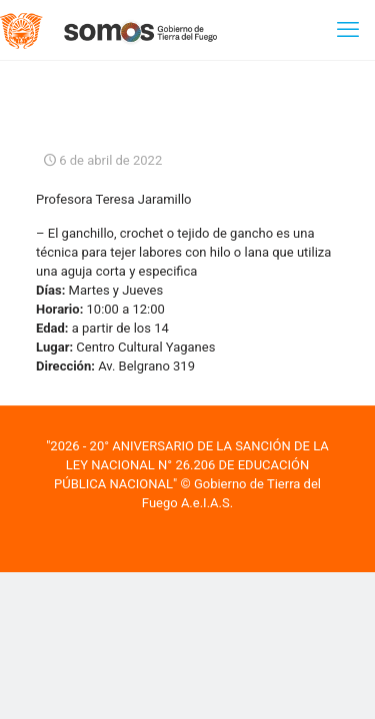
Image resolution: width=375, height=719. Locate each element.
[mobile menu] (348, 30)
